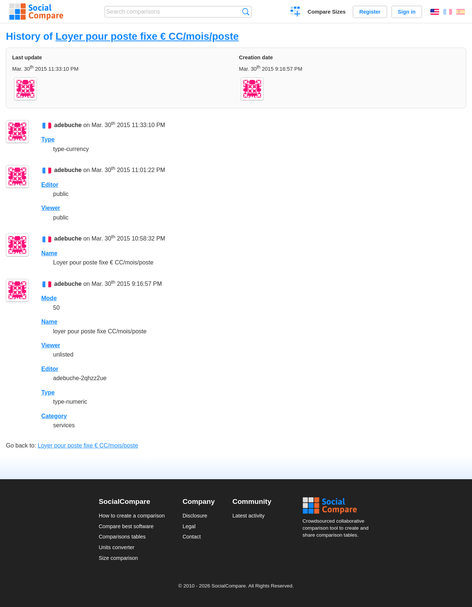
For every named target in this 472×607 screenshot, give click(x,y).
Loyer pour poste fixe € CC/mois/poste (147, 36)
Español (460, 12)
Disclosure (195, 516)
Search (245, 11)
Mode (49, 298)
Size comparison (118, 558)
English (434, 12)
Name (49, 253)
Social (337, 506)
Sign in (407, 12)
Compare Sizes (327, 12)
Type (48, 139)
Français (447, 12)
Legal (189, 526)
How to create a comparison (132, 516)
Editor (49, 185)
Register (370, 12)
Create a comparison (296, 12)
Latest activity (248, 516)
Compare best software (126, 526)
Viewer (50, 208)
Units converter (117, 547)
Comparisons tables (122, 537)
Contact (192, 537)
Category (54, 416)
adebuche (68, 125)
